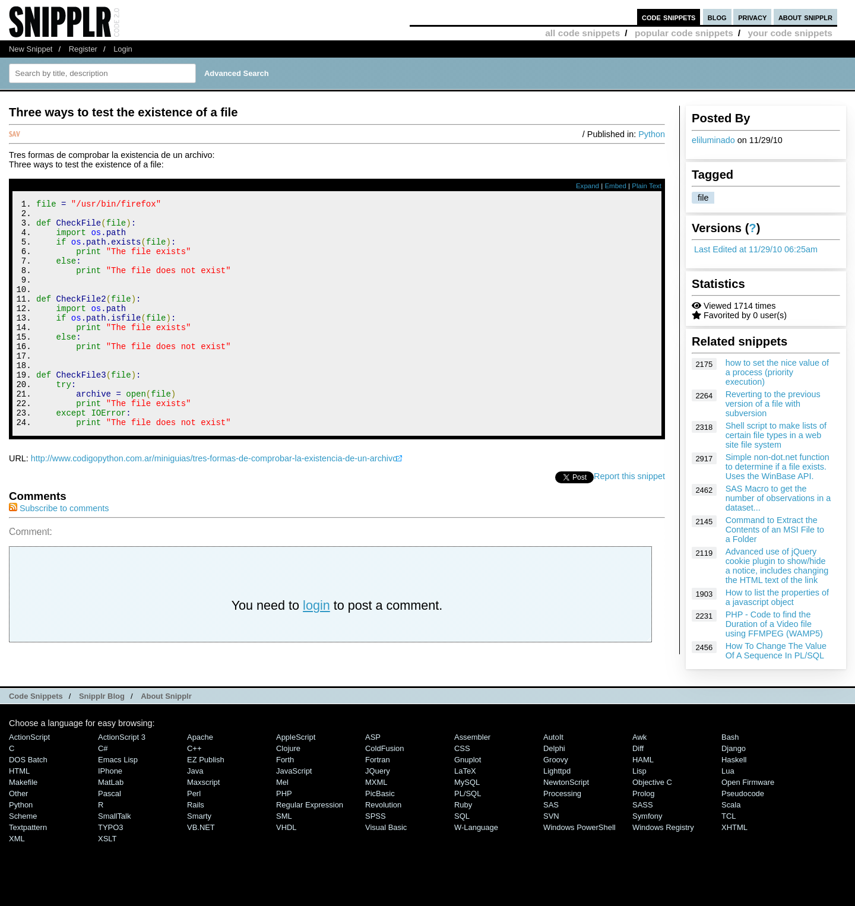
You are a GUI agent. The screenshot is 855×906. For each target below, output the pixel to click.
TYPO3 (110, 861)
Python (651, 134)
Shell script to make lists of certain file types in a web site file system (776, 435)
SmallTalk (114, 849)
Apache (200, 770)
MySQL (467, 816)
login (316, 648)
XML (17, 872)
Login (122, 49)
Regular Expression (309, 838)
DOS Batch (28, 793)
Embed (615, 185)
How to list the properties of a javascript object (777, 597)
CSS (462, 782)
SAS (551, 838)
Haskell (733, 793)
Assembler (472, 770)
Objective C (652, 816)
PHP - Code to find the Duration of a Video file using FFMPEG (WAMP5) (774, 624)
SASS (642, 838)
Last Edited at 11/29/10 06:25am (756, 249)
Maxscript (203, 816)
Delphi (554, 782)
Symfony (647, 849)
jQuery (377, 804)
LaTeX (465, 804)
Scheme (23, 849)
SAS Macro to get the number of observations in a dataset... (778, 498)
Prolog (643, 827)
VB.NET (201, 861)
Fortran (377, 793)
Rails (195, 838)
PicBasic (380, 827)
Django (733, 782)
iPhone (110, 804)
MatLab (111, 816)
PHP (284, 827)
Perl (194, 827)
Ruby (463, 838)
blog (717, 17)
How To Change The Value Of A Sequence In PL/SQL (776, 650)
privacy (752, 17)
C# (103, 782)
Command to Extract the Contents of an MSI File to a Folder (775, 529)
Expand (587, 185)
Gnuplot (467, 793)
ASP (373, 770)
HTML (19, 804)
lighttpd (557, 804)
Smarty (199, 849)
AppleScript (295, 770)
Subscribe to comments (59, 551)
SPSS (375, 849)
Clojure (288, 782)
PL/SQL (467, 827)
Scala (730, 838)
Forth (285, 793)
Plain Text (646, 185)
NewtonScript (566, 816)
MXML (376, 816)
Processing (562, 827)
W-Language (476, 861)
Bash (730, 770)
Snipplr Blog (102, 729)
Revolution (383, 838)
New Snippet (30, 49)
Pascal (109, 827)
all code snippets (582, 33)
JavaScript (294, 804)
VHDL (286, 861)
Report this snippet (629, 519)
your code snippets (790, 33)
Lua (727, 804)
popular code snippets (684, 33)
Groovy (555, 793)
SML (284, 849)
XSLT (107, 872)
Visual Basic (386, 861)
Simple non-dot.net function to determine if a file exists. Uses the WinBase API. (777, 466)
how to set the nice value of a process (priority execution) (777, 372)
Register (83, 49)
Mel (282, 816)
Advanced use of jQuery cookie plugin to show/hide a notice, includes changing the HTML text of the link (777, 566)
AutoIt (553, 770)
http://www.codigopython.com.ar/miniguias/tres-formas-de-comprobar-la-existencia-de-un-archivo (214, 501)
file (703, 197)
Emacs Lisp (118, 793)
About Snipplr (166, 729)
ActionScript (29, 770)
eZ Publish (205, 793)
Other (18, 827)
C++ (194, 782)
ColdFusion (384, 782)
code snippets (669, 17)
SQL (462, 849)
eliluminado (713, 140)
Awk (639, 770)
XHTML (734, 861)
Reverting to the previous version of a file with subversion (773, 403)
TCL (728, 849)
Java (195, 804)
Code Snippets (36, 729)
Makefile (23, 816)
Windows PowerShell (579, 861)
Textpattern (28, 861)
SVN (551, 849)
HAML (643, 793)
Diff (638, 782)
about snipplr (805, 17)
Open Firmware (747, 816)
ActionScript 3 (121, 770)
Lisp (639, 804)
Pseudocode (742, 827)
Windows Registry (663, 861)
